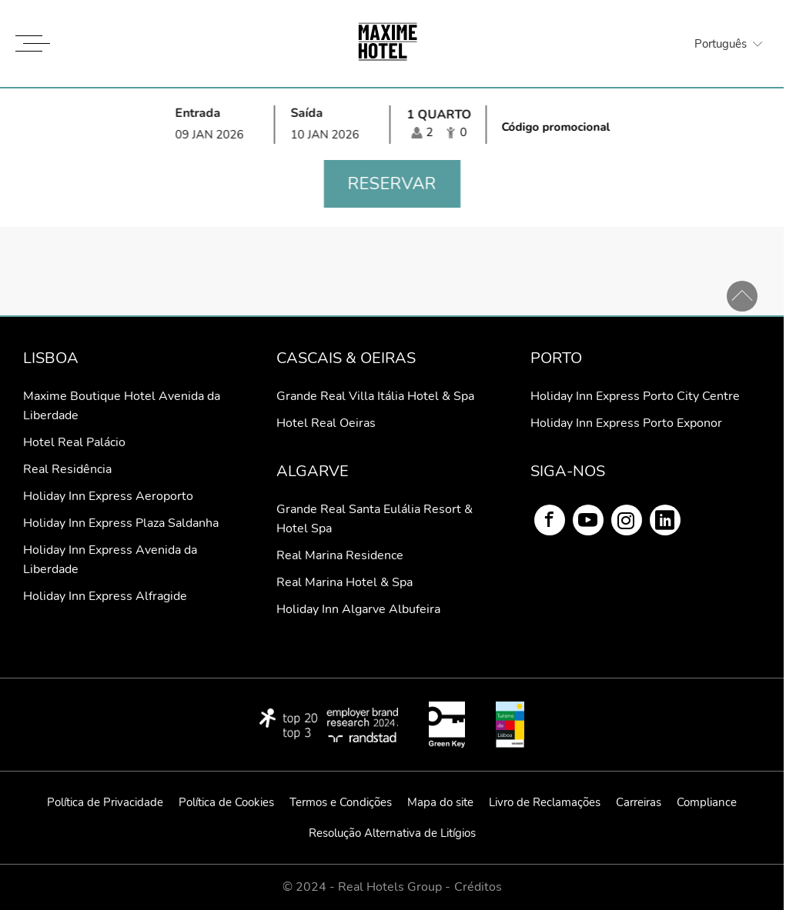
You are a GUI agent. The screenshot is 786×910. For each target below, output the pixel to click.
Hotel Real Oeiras (326, 423)
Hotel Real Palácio (74, 442)
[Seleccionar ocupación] (438, 124)
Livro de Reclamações (544, 802)
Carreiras (638, 802)
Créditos (478, 887)
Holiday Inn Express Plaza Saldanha (121, 523)
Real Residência (67, 469)
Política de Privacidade (105, 802)
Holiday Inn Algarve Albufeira (358, 609)
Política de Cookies (226, 802)
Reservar (392, 183)
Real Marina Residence (339, 555)
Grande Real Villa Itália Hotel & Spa (375, 396)
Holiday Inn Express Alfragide (105, 596)
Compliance (707, 802)
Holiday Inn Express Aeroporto (108, 496)
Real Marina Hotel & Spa (344, 582)
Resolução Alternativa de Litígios (392, 833)
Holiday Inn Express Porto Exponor (626, 423)
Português (720, 44)
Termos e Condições (340, 802)
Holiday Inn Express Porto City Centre (635, 396)
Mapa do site (440, 802)
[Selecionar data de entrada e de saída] (275, 124)
